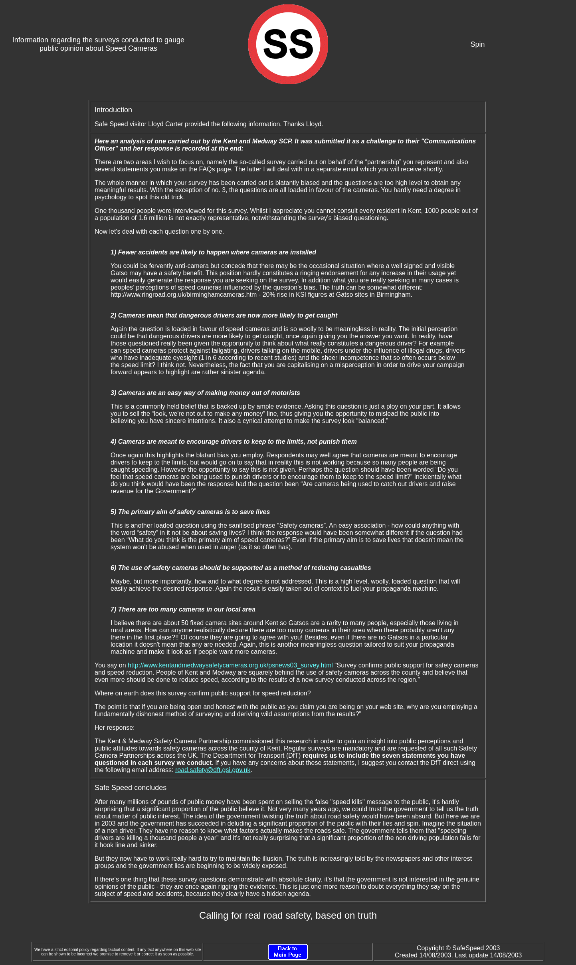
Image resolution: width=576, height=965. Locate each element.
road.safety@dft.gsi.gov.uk (212, 769)
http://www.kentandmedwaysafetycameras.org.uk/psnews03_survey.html (230, 665)
